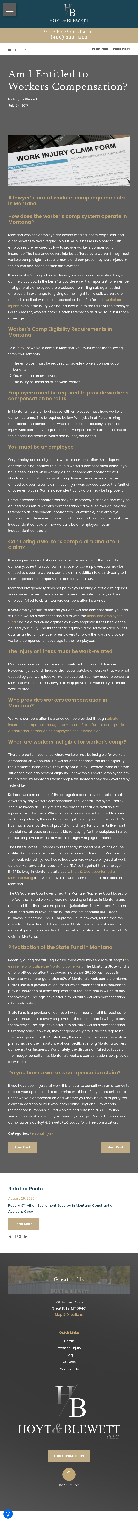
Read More (23, 1224)
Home (69, 1341)
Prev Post (22, 1147)
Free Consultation (69, 1456)
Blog (69, 1355)
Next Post (115, 1147)
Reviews (69, 1362)
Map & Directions (69, 1314)
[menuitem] (69, 1341)
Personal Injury (41, 1133)
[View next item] (26, 1236)
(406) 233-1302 (69, 37)
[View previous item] (10, 1236)
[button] (8, 1514)
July (23, 49)
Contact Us (69, 1369)
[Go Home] (11, 49)
